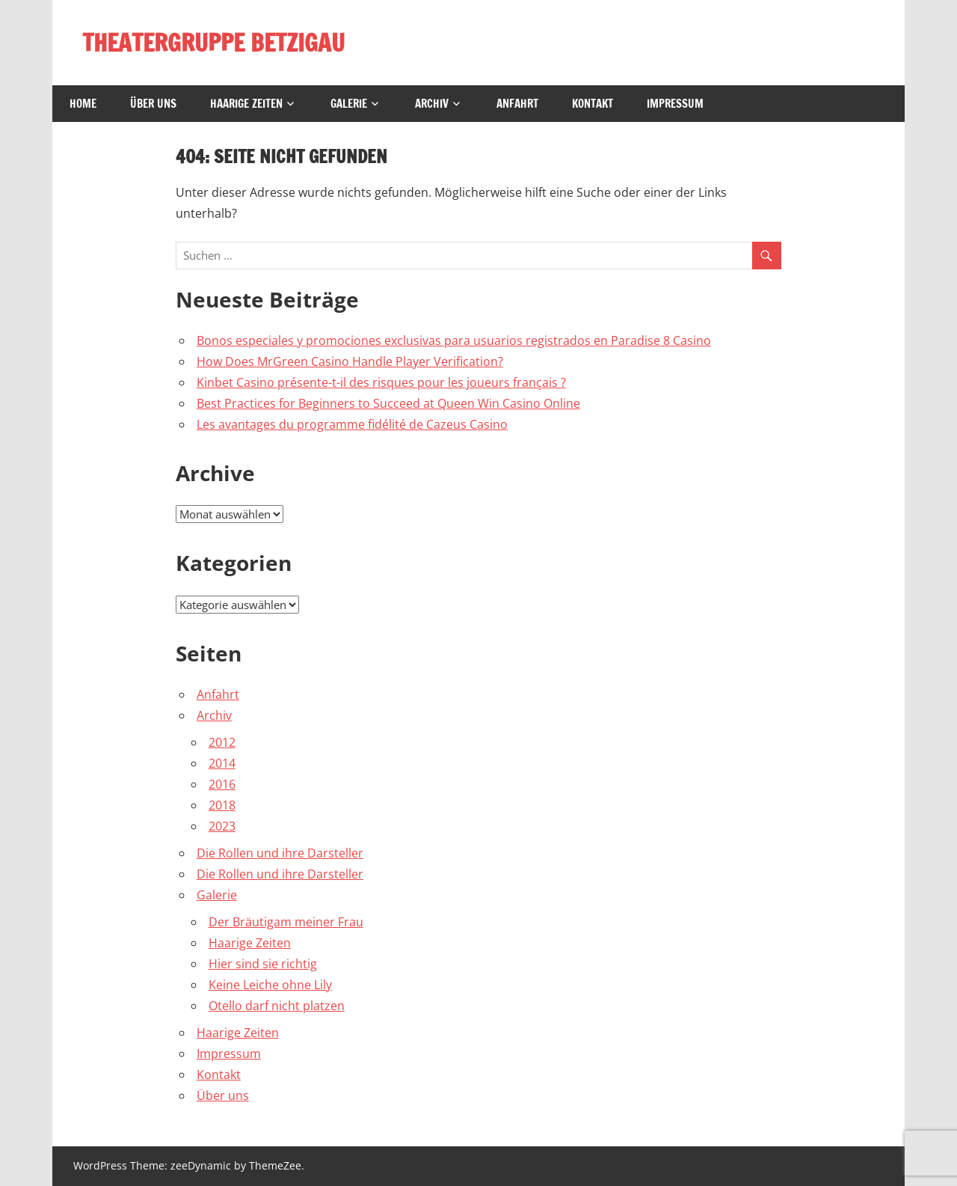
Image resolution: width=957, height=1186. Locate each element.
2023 (222, 826)
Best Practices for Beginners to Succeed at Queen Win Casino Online (388, 403)
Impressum (675, 103)
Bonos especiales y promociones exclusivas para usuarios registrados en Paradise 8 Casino (454, 340)
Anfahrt (517, 103)
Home (83, 103)
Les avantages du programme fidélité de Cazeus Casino (352, 424)
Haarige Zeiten (246, 103)
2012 (222, 742)
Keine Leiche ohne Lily (270, 984)
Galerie (348, 103)
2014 (222, 763)
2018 (222, 805)
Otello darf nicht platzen (277, 1005)
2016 (222, 784)
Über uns (153, 103)
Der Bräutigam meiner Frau (286, 922)
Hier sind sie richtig (263, 964)
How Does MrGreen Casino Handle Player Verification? (350, 361)
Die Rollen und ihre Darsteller (280, 853)
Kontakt (592, 103)
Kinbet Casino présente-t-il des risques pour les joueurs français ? (381, 382)
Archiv (432, 103)
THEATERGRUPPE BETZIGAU (213, 42)
